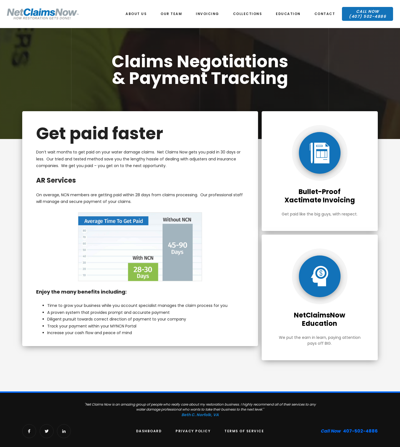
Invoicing (207, 13)
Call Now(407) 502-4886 (367, 14)
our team (171, 13)
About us (136, 13)
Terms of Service (244, 431)
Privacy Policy (193, 431)
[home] (43, 14)
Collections (247, 13)
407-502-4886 (349, 431)
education (288, 13)
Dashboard (149, 431)
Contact (324, 13)
